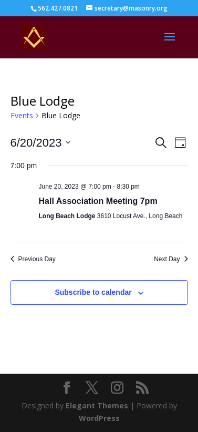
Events (22, 115)
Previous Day (33, 259)
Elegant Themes (97, 405)
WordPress (99, 418)
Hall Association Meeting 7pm (98, 201)
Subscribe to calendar (93, 292)
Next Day (170, 259)
